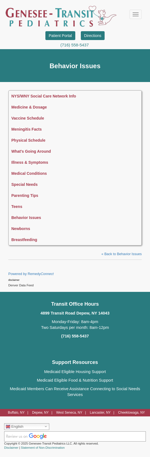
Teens (16, 206)
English (14, 426)
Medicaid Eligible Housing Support (75, 371)
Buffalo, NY (16, 412)
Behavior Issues (26, 217)
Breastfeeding (24, 239)
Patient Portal (60, 35)
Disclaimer (11, 447)
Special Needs (24, 184)
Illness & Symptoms (29, 162)
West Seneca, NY (69, 412)
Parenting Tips (24, 195)
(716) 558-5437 (74, 45)
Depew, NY (40, 412)
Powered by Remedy (31, 274)
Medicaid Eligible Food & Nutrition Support (75, 380)
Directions (92, 35)
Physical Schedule (28, 140)
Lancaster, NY (100, 412)
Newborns (20, 228)
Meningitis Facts (26, 129)
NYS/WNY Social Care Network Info (43, 96)
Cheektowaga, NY (131, 412)
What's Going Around (31, 151)
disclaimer (14, 280)
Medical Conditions (29, 173)
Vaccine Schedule (27, 118)
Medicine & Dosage (29, 107)
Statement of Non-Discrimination (42, 447)
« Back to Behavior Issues (121, 254)
